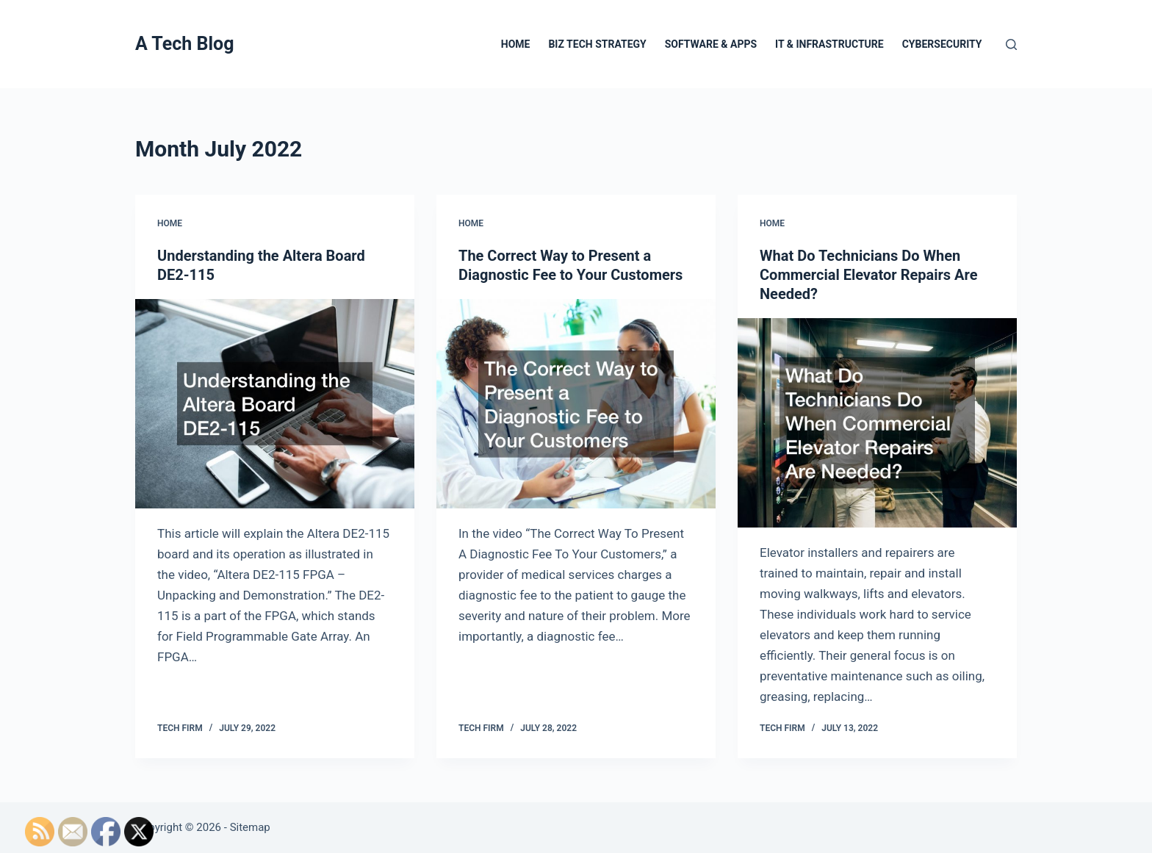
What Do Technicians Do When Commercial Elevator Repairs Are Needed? (868, 275)
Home (515, 44)
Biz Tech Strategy (597, 44)
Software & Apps (711, 44)
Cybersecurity (942, 44)
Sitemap (250, 827)
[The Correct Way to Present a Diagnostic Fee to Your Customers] (576, 403)
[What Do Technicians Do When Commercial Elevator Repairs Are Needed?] (877, 423)
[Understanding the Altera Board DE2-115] (274, 403)
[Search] (1011, 44)
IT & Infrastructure (829, 44)
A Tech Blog (184, 43)
